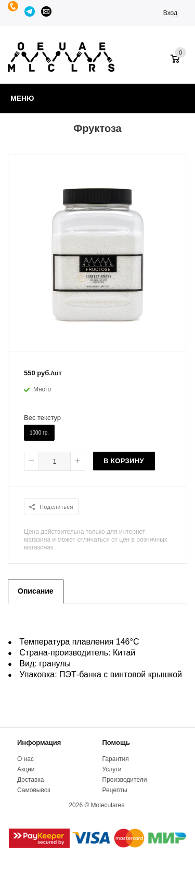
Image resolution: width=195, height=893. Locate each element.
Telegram (30, 11)
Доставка (30, 779)
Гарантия (115, 759)
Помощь (116, 742)
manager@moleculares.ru (47, 11)
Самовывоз (33, 790)
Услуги (112, 769)
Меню (22, 98)
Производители (124, 779)
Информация (39, 742)
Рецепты (114, 790)
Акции (26, 769)
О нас (25, 759)
